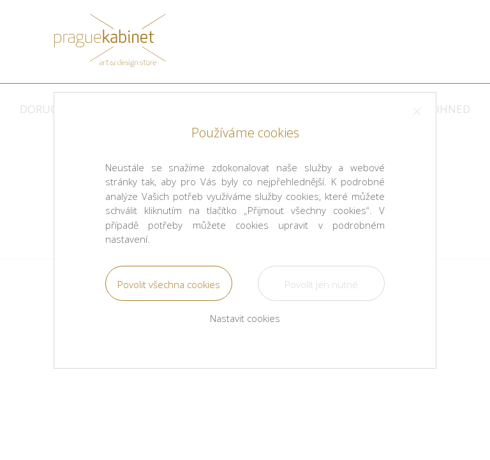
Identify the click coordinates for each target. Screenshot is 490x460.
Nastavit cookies (245, 318)
